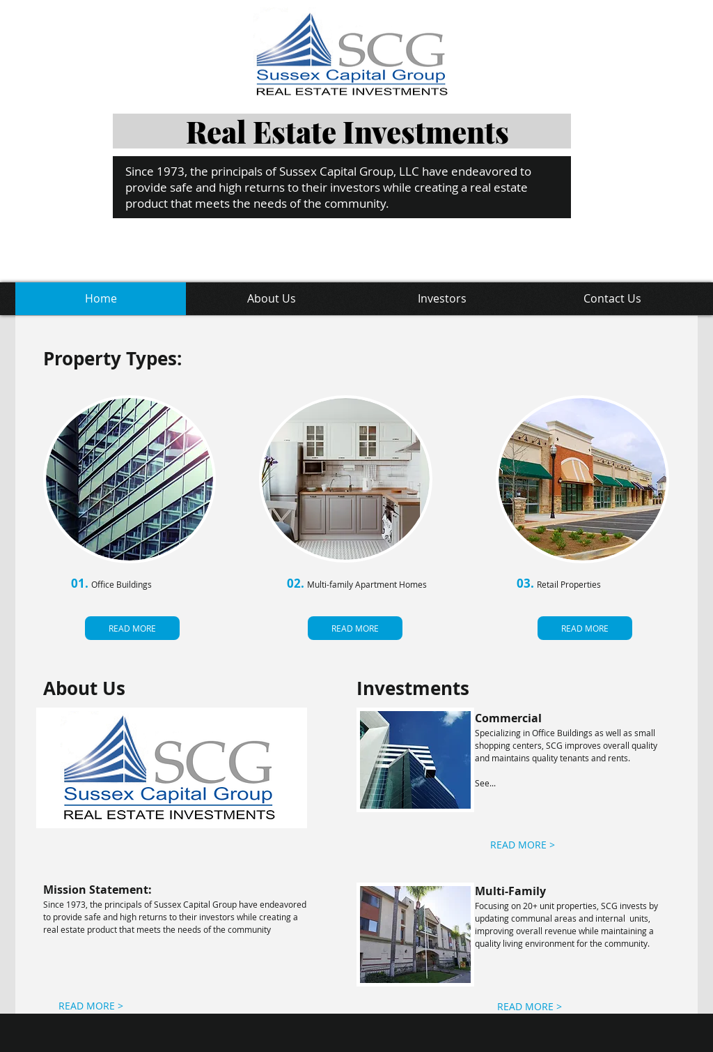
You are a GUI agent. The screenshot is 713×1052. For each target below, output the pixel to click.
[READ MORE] (132, 628)
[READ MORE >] (522, 845)
